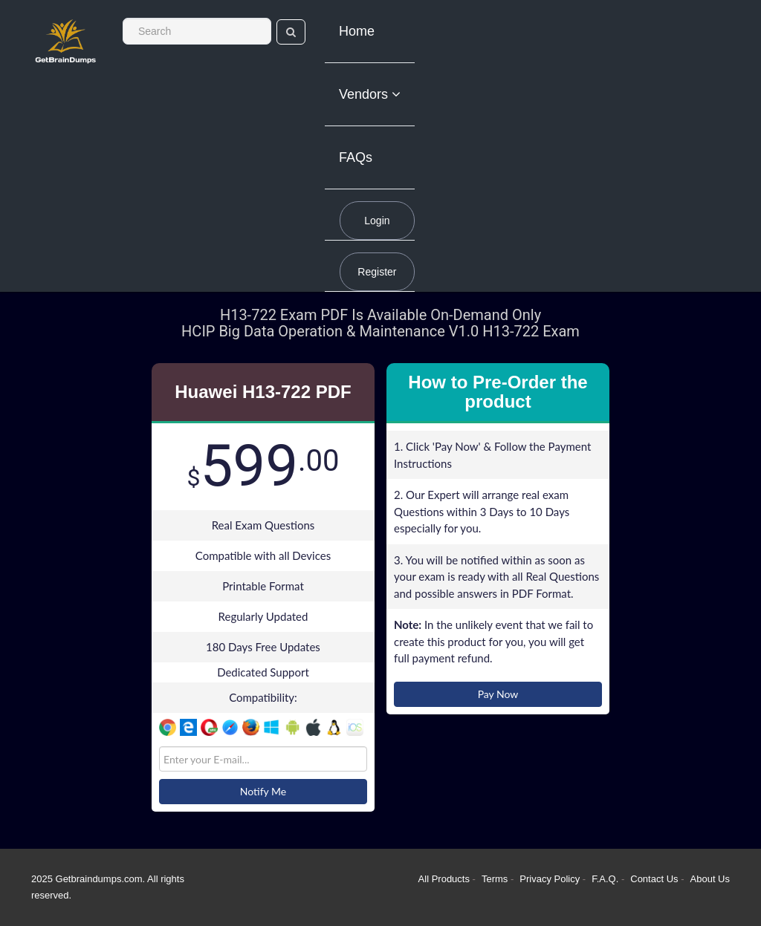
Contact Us (655, 878)
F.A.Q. (606, 878)
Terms (495, 878)
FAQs (355, 157)
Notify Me (263, 791)
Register (376, 272)
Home (357, 31)
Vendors (370, 94)
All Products (444, 878)
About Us (710, 878)
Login (376, 220)
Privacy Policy (551, 878)
